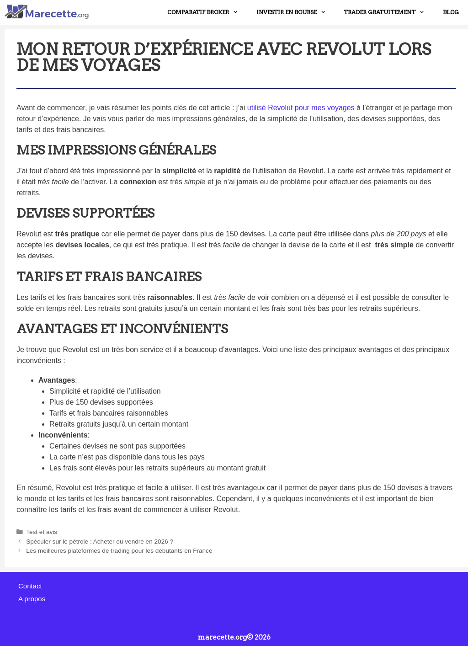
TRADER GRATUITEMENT (389, 12)
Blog (451, 12)
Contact (30, 586)
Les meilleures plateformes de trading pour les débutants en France (119, 550)
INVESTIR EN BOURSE (295, 12)
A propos (31, 599)
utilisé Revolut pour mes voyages (301, 108)
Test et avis (41, 532)
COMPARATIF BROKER (207, 12)
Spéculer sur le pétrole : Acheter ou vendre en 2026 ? (99, 541)
